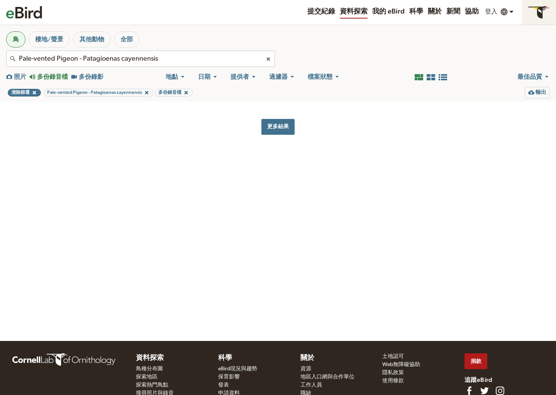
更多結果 (278, 126)
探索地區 (147, 377)
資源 (305, 368)
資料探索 (354, 11)
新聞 (453, 11)
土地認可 (393, 356)
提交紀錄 (321, 11)
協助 (472, 11)
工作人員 (311, 385)
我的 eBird (388, 11)
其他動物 (92, 39)
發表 (223, 385)
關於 (435, 11)
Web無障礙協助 (401, 364)
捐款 (476, 361)
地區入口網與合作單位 (327, 377)
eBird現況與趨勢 (237, 368)
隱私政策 (393, 372)
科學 (416, 11)
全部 (126, 39)
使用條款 (393, 380)
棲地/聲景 (49, 39)
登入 (491, 11)
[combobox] (140, 58)
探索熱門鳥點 (152, 385)
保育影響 (229, 377)
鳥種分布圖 (149, 368)
